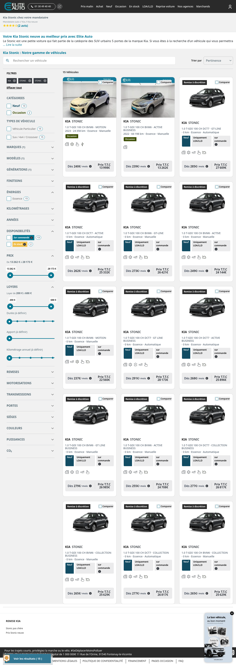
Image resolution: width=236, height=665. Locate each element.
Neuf (109, 6)
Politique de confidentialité (103, 661)
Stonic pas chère (14, 628)
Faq (180, 661)
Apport (17, 332)
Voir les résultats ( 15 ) (28, 658)
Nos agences (185, 6)
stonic (23, 80)
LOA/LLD (147, 6)
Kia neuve (33, 21)
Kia (23, 21)
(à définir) (20, 313)
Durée (16, 313)
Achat (99, 6)
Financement (137, 661)
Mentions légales (65, 661)
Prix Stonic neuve (15, 632)
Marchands (203, 6)
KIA (9, 80)
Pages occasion (162, 661)
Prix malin (87, 6)
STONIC (38, 80)
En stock (134, 6)
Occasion (120, 6)
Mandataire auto (11, 21)
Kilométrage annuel (25, 350)
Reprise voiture (165, 6)
